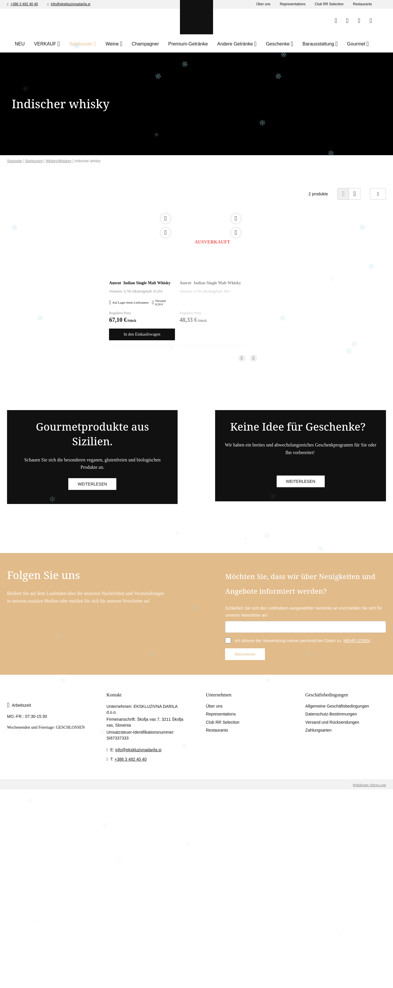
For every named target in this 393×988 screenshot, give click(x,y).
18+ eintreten (256, 120)
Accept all (313, 977)
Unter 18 (220, 120)
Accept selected (273, 977)
